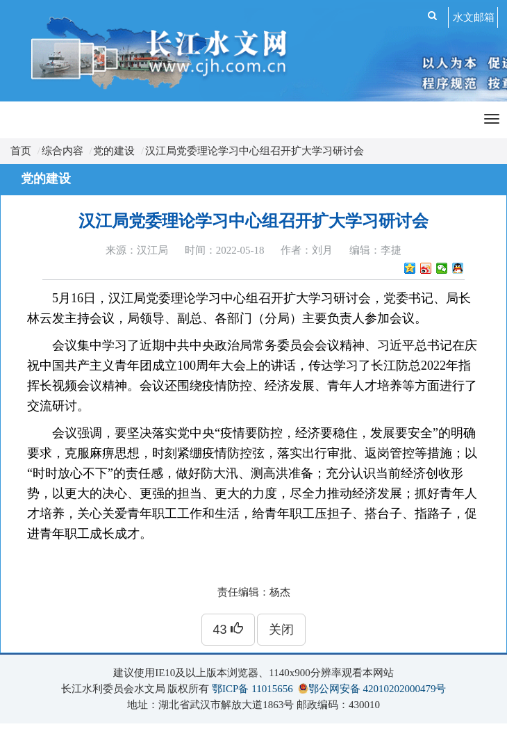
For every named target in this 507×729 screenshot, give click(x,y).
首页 (20, 150)
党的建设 (114, 150)
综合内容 (62, 150)
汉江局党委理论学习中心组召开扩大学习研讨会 (254, 150)
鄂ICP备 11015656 (252, 688)
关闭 (281, 630)
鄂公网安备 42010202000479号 (377, 688)
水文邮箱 (473, 17)
